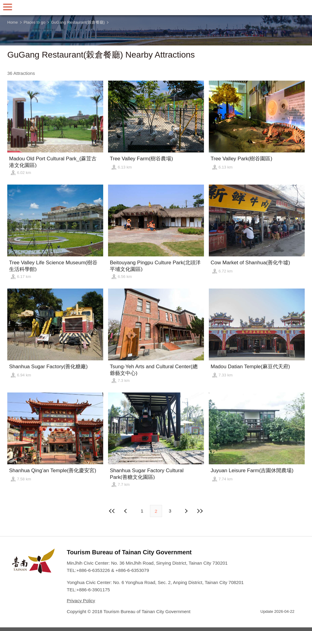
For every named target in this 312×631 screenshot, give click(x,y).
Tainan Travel (156, 7)
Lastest (200, 511)
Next (126, 511)
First (112, 511)
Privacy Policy (81, 600)
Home (12, 22)
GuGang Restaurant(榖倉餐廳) (78, 22)
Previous (186, 511)
